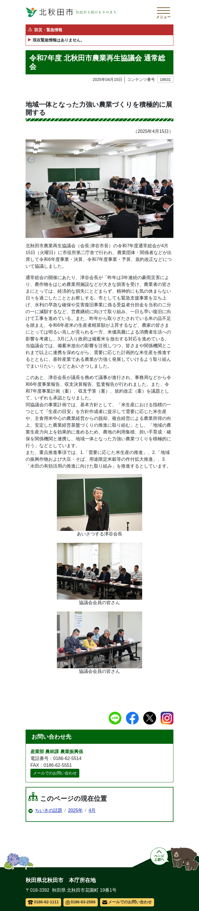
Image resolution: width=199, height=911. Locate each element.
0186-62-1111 (43, 902)
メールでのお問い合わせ (55, 773)
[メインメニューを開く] (163, 12)
